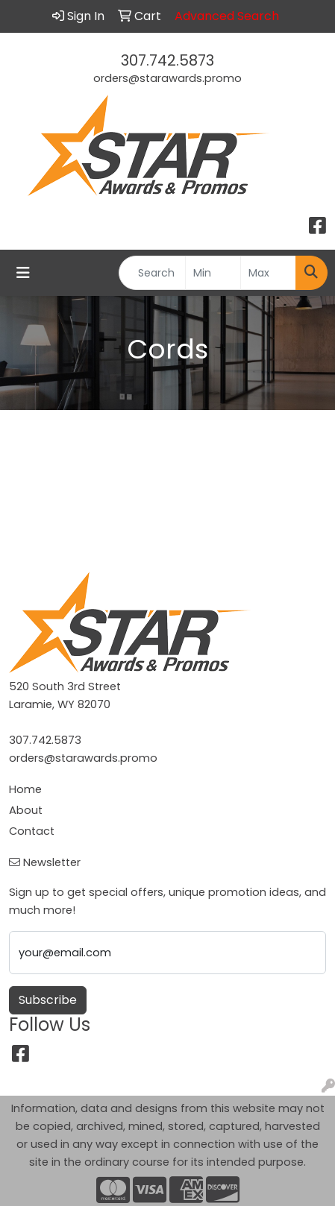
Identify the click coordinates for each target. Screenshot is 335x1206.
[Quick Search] (152, 273)
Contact (31, 831)
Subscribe (48, 999)
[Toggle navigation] (23, 272)
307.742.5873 (167, 60)
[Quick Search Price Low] (213, 273)
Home (25, 789)
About (26, 810)
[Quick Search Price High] (268, 273)
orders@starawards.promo (167, 78)
